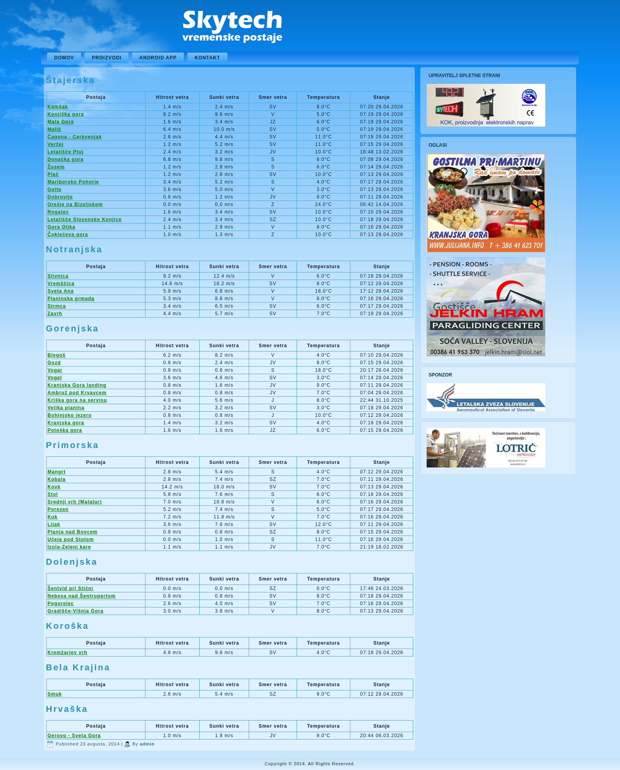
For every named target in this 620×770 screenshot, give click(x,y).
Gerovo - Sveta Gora (74, 735)
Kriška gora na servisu (77, 400)
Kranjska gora (65, 423)
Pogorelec (60, 603)
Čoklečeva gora (67, 234)
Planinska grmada (71, 298)
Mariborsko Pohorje (73, 182)
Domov (64, 58)
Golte (54, 189)
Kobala (56, 479)
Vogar (54, 370)
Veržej (55, 144)
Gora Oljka (61, 227)
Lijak (53, 524)
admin (147, 744)
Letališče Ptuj (65, 152)
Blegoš (56, 355)
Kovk (53, 487)
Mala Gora (60, 122)
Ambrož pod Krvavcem (77, 392)
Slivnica (57, 276)
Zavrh (54, 313)
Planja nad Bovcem (72, 532)
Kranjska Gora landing (76, 385)
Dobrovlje (60, 197)
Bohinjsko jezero (69, 415)
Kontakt (207, 58)
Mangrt (56, 472)
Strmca (56, 306)
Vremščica (60, 283)
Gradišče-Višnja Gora (75, 611)
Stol (52, 494)
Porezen (58, 509)
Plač (53, 174)
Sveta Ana (60, 291)
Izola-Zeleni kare (69, 547)
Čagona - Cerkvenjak (74, 137)
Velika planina (65, 408)
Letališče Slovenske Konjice (84, 219)
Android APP (158, 58)
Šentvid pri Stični (70, 588)
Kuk (52, 517)
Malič (54, 129)
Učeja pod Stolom (70, 539)
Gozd (54, 362)
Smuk (54, 694)
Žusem (56, 167)
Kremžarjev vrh (67, 652)
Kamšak (57, 107)
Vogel (54, 377)
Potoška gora (64, 430)
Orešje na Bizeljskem (75, 204)
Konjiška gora (65, 114)
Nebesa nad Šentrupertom (81, 596)
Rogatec (58, 212)
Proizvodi (106, 58)
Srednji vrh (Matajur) (74, 502)
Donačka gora (65, 159)
